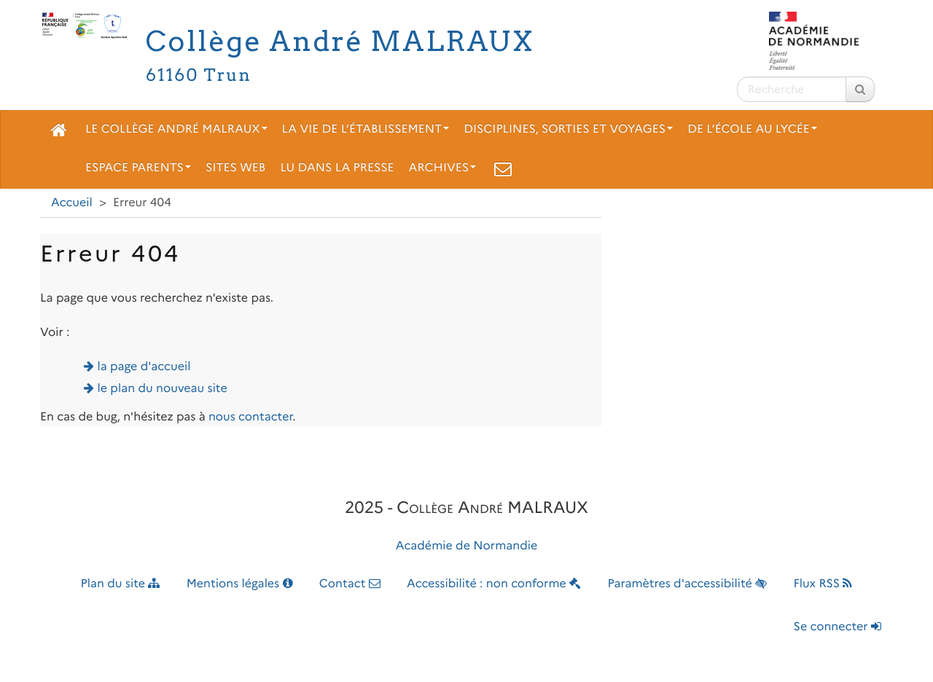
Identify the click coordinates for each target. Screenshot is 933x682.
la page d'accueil (144, 367)
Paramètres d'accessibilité (688, 584)
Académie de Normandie (467, 546)
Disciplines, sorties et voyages (568, 129)
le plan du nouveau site (162, 389)
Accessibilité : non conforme (494, 584)
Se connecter (837, 627)
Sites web (235, 168)
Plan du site (120, 584)
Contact (349, 584)
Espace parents (138, 168)
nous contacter (250, 417)
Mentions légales (240, 584)
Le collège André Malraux (176, 129)
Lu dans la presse (337, 168)
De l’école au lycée (752, 129)
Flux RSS (822, 584)
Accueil (72, 203)
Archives (443, 168)
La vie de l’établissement (366, 129)
